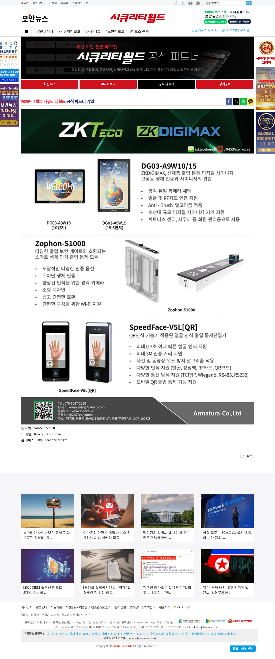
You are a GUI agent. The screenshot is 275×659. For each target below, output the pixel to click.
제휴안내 (149, 607)
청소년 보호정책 (101, 607)
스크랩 (64, 2)
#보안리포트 (115, 31)
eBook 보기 (108, 84)
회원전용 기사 (208, 30)
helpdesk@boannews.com (205, 627)
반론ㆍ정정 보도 (243, 648)
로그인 (25, 2)
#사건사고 (93, 31)
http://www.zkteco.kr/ (52, 440)
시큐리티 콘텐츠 (238, 30)
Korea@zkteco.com (47, 434)
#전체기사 (45, 31)
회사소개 (26, 607)
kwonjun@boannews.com (139, 638)
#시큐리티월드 (69, 31)
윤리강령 (120, 607)
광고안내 (41, 607)
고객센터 (134, 607)
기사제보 (52, 2)
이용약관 (56, 607)
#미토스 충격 (139, 31)
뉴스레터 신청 (80, 2)
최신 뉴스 (50, 84)
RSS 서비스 (183, 607)
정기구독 (225, 84)
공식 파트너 (166, 84)
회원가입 (38, 2)
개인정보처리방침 (76, 607)
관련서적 (164, 607)
